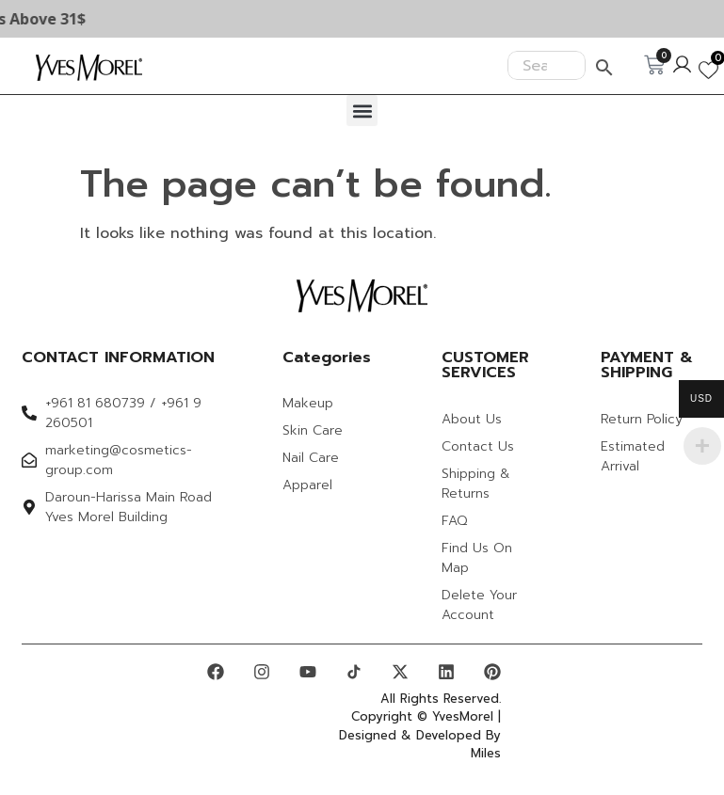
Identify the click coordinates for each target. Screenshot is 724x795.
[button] (362, 110)
